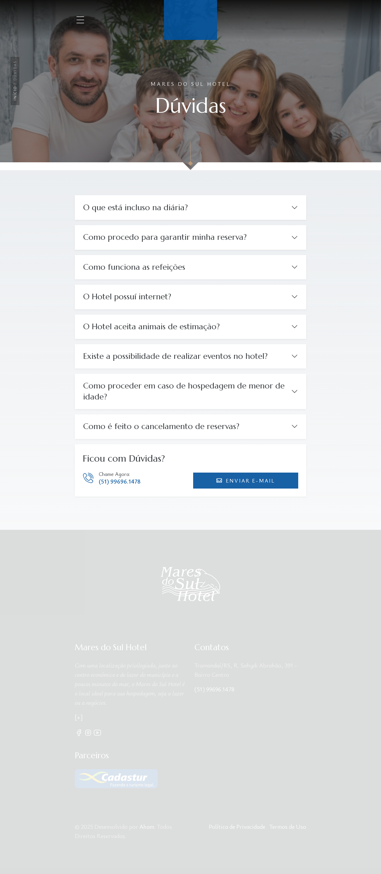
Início (15, 93)
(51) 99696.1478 (120, 481)
